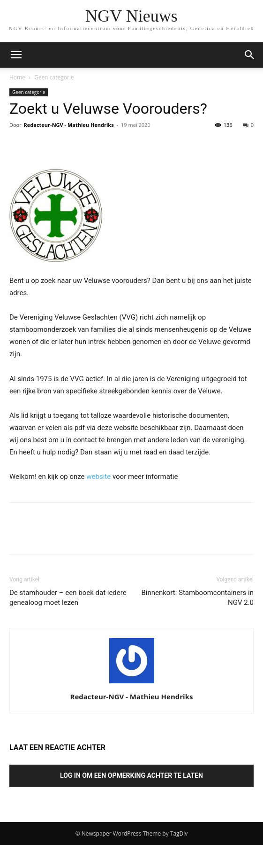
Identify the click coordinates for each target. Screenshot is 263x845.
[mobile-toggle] (16, 55)
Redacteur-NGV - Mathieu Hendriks (69, 124)
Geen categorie (54, 77)
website (98, 476)
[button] (250, 55)
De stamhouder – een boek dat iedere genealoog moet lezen (68, 597)
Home (17, 77)
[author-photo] (131, 683)
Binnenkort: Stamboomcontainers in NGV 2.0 (197, 597)
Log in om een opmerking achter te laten (131, 775)
